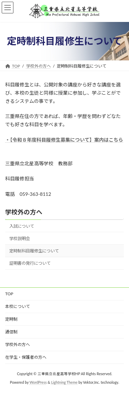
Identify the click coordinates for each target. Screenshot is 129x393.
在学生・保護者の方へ (25, 357)
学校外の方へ (23, 212)
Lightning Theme (64, 382)
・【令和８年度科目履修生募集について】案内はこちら (64, 140)
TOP (9, 293)
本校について (17, 306)
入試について (21, 226)
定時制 (11, 319)
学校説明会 (19, 238)
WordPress (38, 382)
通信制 (11, 331)
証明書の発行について (30, 263)
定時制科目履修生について (34, 250)
